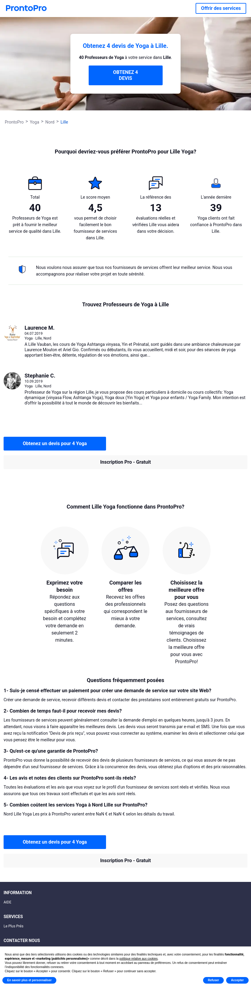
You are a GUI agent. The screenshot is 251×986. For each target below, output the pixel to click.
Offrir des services (221, 8)
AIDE (7, 902)
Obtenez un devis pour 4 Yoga (55, 443)
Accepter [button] (237, 980)
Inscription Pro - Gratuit (125, 462)
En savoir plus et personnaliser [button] (29, 980)
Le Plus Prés (13, 926)
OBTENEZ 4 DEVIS (125, 75)
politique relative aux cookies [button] (138, 958)
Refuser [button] (213, 980)
